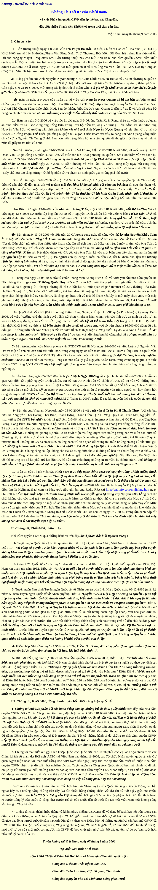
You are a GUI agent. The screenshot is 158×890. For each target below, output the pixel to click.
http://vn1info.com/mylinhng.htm (127, 489)
